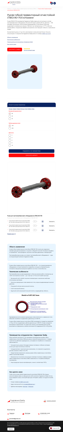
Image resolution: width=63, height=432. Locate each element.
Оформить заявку (15, 49)
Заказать (52, 221)
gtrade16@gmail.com (29, 384)
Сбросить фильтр (31, 155)
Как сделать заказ (11, 44)
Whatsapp (30, 386)
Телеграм (25, 386)
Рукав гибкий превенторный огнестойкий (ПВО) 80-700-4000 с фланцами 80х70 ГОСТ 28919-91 (19, 226)
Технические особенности (13, 39)
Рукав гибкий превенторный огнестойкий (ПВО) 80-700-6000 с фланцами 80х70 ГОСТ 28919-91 (19, 230)
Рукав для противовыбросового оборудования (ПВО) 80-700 (24, 216)
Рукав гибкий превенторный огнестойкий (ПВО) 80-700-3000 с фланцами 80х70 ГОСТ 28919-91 (19, 221)
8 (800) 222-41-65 (46, 33)
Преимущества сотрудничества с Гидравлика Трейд (20, 42)
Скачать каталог (50, 401)
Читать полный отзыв (29, 50)
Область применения (12, 37)
